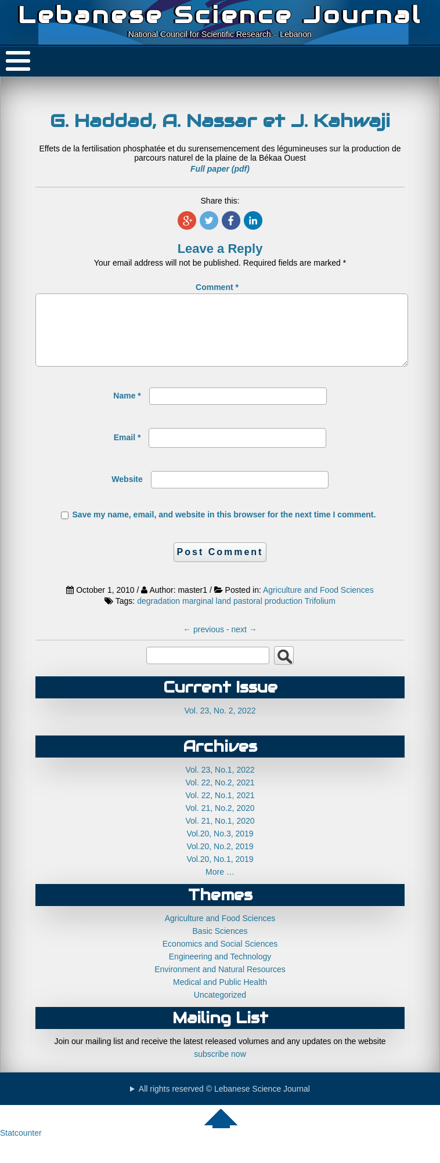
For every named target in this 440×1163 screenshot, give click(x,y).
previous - (207, 643)
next (244, 643)
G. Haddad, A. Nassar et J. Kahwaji (220, 120)
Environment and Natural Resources (220, 983)
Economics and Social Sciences (220, 957)
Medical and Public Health (220, 996)
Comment (217, 287)
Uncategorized (220, 1008)
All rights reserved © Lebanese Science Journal (224, 1102)
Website (126, 493)
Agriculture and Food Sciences (318, 603)
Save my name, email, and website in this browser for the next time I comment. (224, 528)
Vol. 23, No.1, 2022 (219, 783)
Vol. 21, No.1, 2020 (219, 834)
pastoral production (267, 614)
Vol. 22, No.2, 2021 (219, 796)
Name (126, 409)
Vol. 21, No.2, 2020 (219, 822)
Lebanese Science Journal (220, 15)
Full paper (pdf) (220, 168)
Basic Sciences (220, 945)
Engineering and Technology (220, 970)
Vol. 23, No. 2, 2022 (220, 724)
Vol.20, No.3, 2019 (219, 847)
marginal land (206, 614)
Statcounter (21, 1146)
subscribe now (220, 1068)
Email (127, 451)
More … (220, 885)
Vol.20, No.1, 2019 (219, 873)
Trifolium (320, 614)
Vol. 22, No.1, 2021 (219, 809)
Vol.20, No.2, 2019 (219, 860)
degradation (158, 614)
